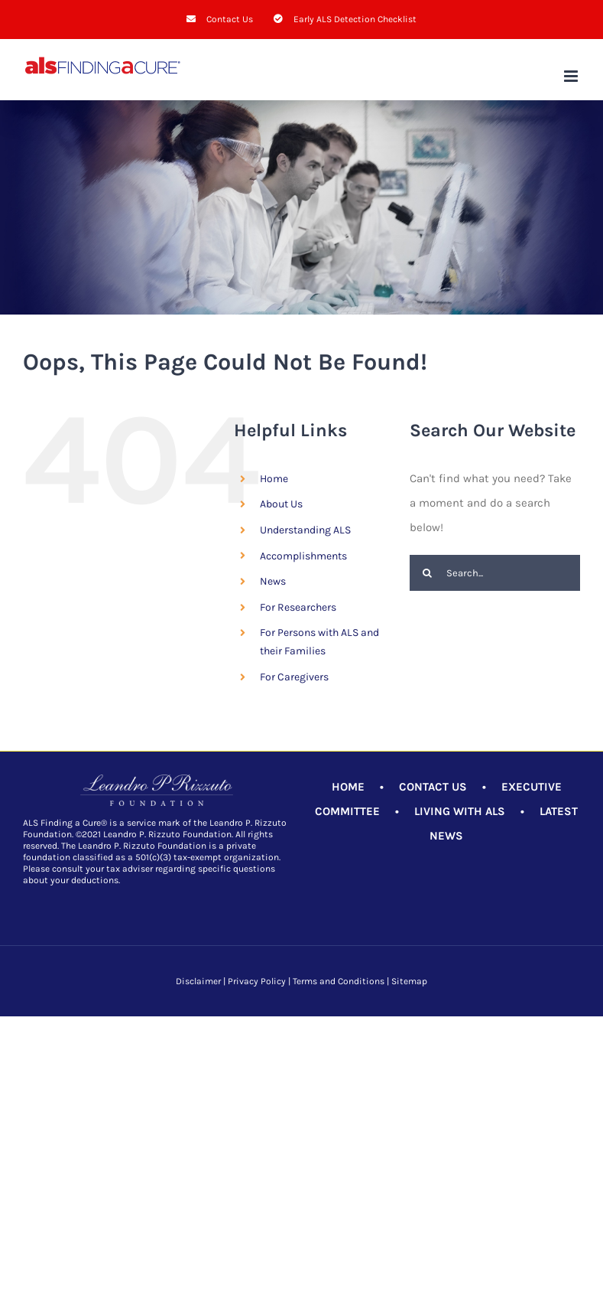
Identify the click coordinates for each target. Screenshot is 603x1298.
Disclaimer (198, 981)
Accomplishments (303, 556)
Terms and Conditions (338, 981)
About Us (281, 503)
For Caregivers (294, 676)
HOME (348, 787)
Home (274, 478)
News (273, 581)
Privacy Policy (257, 981)
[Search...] (495, 573)
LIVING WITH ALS (459, 811)
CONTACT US (433, 787)
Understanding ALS (305, 529)
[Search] (428, 573)
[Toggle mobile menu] (572, 76)
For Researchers (298, 607)
